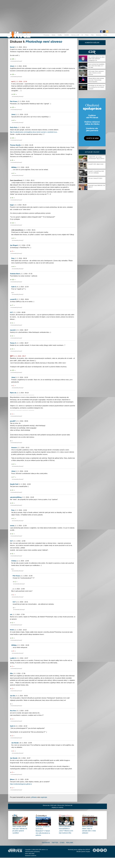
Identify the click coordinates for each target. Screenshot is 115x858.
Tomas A (13, 343)
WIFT (11, 356)
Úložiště (66, 35)
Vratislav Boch (15, 273)
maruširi (13, 330)
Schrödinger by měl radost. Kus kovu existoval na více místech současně (96, 87)
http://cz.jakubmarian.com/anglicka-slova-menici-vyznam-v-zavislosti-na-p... (34, 132)
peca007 (13, 421)
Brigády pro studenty (57, 807)
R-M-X (12, 630)
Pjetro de (13, 392)
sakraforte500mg (15, 497)
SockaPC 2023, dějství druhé (95, 164)
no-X (13, 81)
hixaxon (14, 447)
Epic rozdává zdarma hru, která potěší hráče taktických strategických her (96, 58)
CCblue (13, 561)
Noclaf (12, 47)
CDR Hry (92, 52)
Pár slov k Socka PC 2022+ (95, 178)
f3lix (11, 673)
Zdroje (105, 35)
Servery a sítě (75, 35)
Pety (12, 258)
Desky (53, 35)
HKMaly (14, 167)
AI (82, 35)
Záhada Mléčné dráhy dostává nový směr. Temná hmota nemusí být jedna (96, 80)
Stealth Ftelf (14, 484)
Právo (87, 35)
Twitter (55, 842)
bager (12, 205)
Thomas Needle (15, 145)
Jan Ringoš (14, 245)
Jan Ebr (12, 695)
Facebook (46, 842)
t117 (11, 312)
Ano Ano (13, 710)
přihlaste (34, 797)
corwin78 (13, 299)
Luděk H (13, 658)
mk (11, 614)
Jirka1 (12, 66)
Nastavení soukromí (30, 855)
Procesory (46, 35)
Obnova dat (60, 805)
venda (12, 525)
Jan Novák (15, 743)
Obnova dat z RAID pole (49, 805)
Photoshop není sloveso (44, 41)
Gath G (13, 287)
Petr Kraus (13, 101)
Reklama (69, 842)
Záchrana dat (68, 805)
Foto (92, 35)
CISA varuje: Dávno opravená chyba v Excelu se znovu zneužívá (96, 73)
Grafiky (60, 35)
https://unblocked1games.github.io (21, 784)
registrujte (44, 797)
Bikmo (12, 779)
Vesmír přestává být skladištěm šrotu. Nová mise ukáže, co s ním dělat (96, 65)
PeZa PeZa (13, 127)
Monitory (98, 35)
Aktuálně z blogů (92, 152)
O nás (62, 842)
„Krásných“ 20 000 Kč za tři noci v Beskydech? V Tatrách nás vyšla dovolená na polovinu (43, 831)
